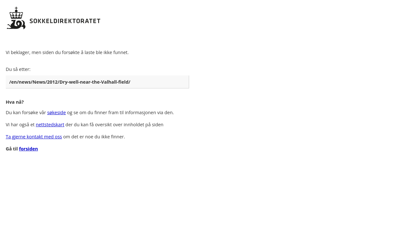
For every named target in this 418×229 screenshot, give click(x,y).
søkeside (56, 112)
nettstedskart (50, 124)
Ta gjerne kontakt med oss (34, 137)
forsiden (28, 149)
